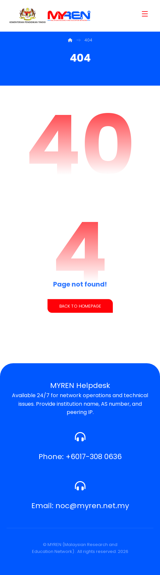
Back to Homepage (80, 306)
